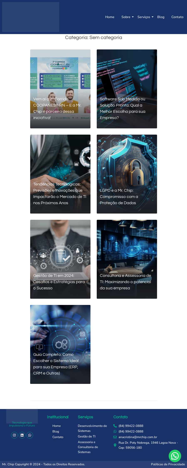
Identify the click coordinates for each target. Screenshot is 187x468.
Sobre (126, 17)
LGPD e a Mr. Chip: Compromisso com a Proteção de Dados (119, 196)
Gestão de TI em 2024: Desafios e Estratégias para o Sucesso (59, 282)
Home (109, 17)
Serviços (144, 17)
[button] (175, 456)
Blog (160, 17)
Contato (177, 17)
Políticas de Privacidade (168, 464)
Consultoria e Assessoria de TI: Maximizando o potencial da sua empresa (125, 282)
